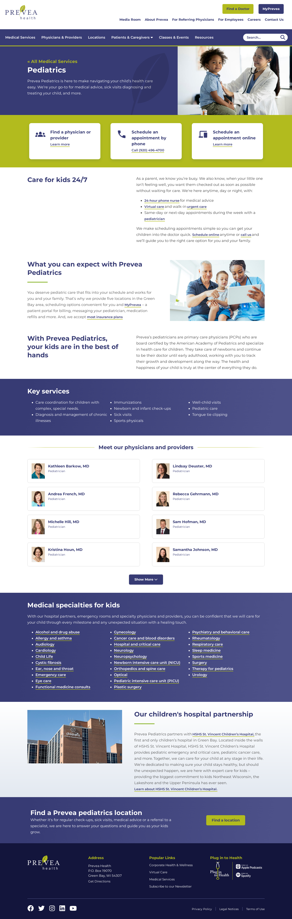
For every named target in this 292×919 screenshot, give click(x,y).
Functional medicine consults (62, 687)
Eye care (43, 681)
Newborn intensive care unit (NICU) (147, 662)
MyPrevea (271, 9)
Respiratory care (207, 644)
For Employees (231, 20)
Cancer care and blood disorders (144, 638)
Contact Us (274, 20)
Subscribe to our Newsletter (170, 886)
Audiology (44, 644)
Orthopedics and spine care (139, 668)
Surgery (199, 662)
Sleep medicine (206, 650)
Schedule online (205, 235)
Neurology (124, 650)
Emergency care (50, 675)
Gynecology (125, 632)
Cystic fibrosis (48, 662)
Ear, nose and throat (54, 668)
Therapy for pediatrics (212, 668)
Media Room (130, 20)
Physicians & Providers (61, 37)
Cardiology (45, 650)
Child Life (44, 656)
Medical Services (20, 37)
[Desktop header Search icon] (283, 37)
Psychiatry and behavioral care (220, 632)
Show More (146, 579)
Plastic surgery (128, 687)
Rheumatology (206, 638)
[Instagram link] (52, 909)
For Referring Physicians (193, 20)
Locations (96, 37)
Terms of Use (255, 909)
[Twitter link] (41, 909)
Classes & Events (174, 37)
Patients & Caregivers (132, 37)
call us (246, 235)
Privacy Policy (202, 909)
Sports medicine (207, 656)
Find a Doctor (238, 9)
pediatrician (154, 219)
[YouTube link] (73, 909)
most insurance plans (105, 317)
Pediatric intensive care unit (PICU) (146, 681)
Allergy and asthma (53, 638)
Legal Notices (229, 909)
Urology (199, 675)
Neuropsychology (130, 656)
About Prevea (156, 20)
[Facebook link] (30, 909)
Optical (120, 675)
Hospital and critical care (137, 644)
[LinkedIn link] (62, 909)
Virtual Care (158, 872)
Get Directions (99, 881)
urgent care (197, 207)
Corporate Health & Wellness (171, 865)
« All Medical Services (52, 61)
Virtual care (154, 207)
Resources (204, 37)
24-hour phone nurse (161, 201)
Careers (254, 20)
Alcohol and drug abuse (57, 632)
